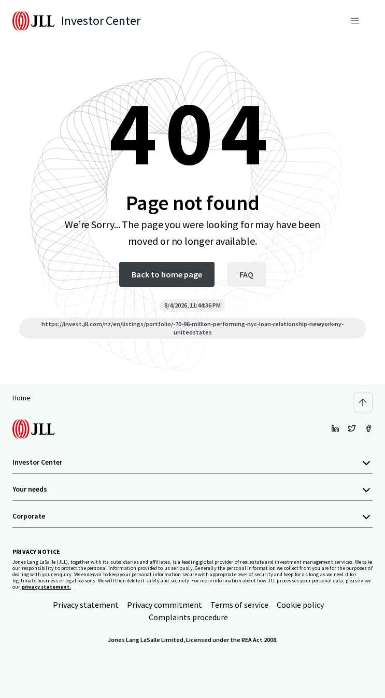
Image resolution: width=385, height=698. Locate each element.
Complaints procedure (188, 617)
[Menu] (355, 20)
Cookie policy (300, 604)
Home (21, 397)
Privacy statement (86, 604)
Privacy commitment (164, 604)
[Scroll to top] (363, 402)
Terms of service (239, 604)
